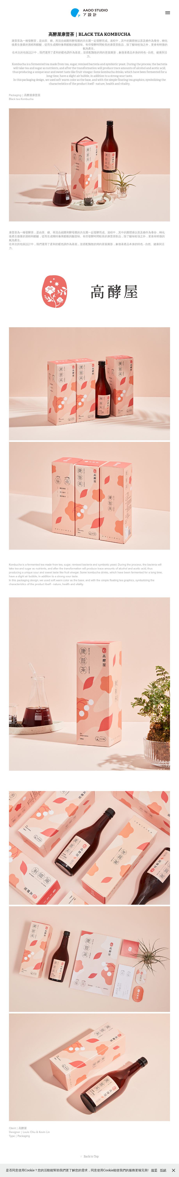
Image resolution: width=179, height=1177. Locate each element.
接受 (154, 1170)
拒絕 (163, 1170)
